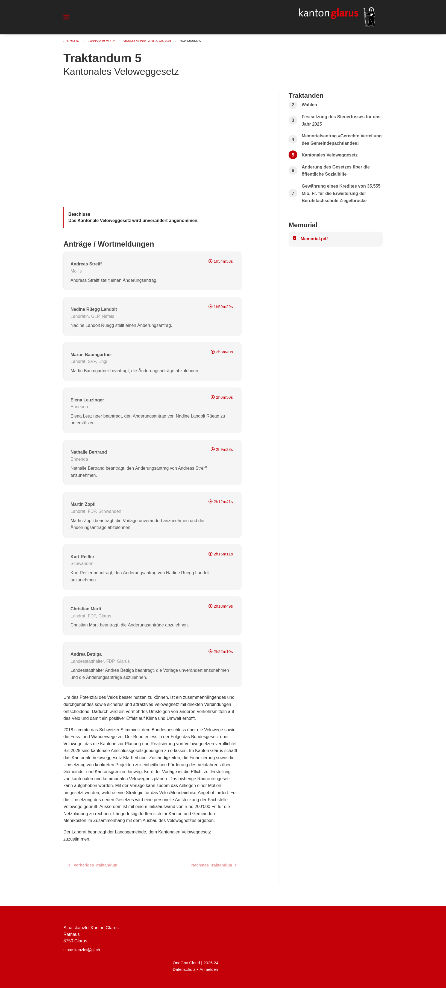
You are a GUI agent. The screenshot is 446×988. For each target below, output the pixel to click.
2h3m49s (221, 354)
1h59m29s (220, 309)
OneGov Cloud (187, 962)
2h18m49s (220, 608)
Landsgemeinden (104, 43)
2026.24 (213, 962)
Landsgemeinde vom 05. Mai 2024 (152, 43)
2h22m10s (220, 654)
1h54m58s (220, 263)
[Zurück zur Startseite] (332, 18)
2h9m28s (221, 451)
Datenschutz (185, 969)
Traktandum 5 (198, 43)
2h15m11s (220, 556)
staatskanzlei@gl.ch (82, 949)
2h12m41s (220, 504)
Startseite (72, 43)
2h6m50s (221, 399)
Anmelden (211, 969)
